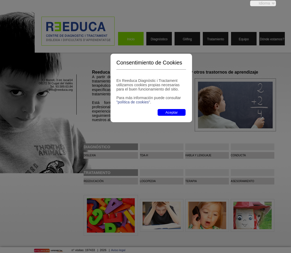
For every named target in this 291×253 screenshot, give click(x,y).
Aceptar (171, 112)
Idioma (264, 3)
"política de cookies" (133, 102)
